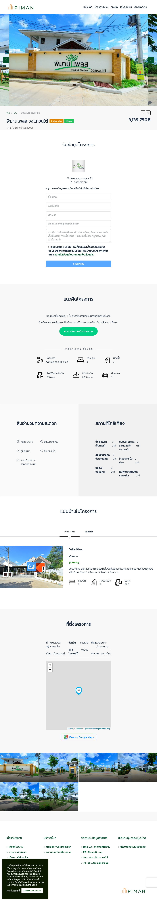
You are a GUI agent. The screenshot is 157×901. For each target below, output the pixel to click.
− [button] (50, 669)
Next (151, 60)
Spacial (88, 531)
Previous (6, 60)
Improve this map (103, 729)
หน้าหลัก (87, 7)
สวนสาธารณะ (51, 442)
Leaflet (70, 729)
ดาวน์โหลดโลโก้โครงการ (58, 852)
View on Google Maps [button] (78, 737)
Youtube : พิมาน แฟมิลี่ (95, 857)
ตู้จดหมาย (25, 451)
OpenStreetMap (90, 729)
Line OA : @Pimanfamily (96, 847)
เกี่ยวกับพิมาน (16, 847)
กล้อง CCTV (27, 442)
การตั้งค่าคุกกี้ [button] (13, 890)
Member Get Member (58, 847)
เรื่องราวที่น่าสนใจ (18, 857)
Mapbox (79, 729)
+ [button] (50, 665)
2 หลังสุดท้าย (56, 121)
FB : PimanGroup (92, 852)
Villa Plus (69, 531)
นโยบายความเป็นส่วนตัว (133, 847)
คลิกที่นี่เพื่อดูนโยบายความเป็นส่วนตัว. (74, 254)
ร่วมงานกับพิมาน (17, 852)
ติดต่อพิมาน (140, 7)
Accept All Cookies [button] (32, 890)
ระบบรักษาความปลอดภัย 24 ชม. (28, 462)
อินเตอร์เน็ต (50, 451)
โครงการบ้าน (101, 7)
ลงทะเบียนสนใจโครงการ (78, 331)
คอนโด (114, 7)
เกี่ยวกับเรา (126, 7)
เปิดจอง (69, 121)
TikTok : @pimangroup (96, 863)
